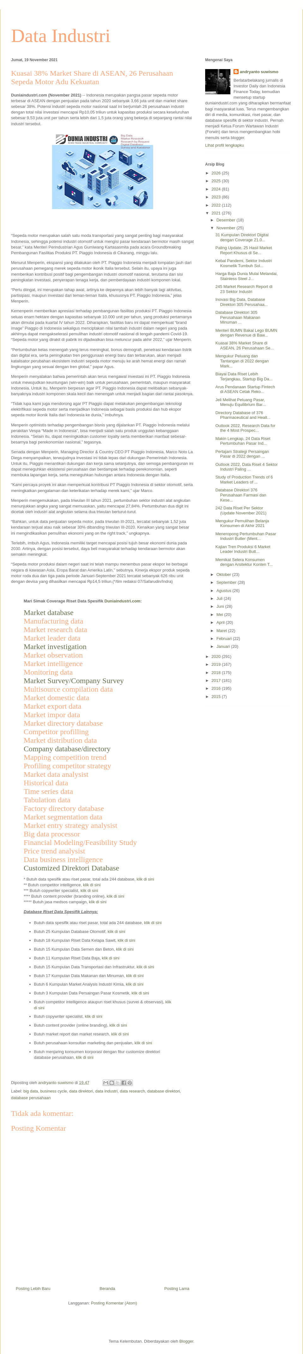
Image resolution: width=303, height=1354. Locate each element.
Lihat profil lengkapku (224, 145)
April (221, 622)
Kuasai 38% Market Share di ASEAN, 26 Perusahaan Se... (244, 345)
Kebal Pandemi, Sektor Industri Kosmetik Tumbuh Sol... (243, 263)
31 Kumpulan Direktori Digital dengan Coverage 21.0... (241, 237)
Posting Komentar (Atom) (114, 1303)
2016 (216, 688)
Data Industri (60, 35)
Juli (220, 598)
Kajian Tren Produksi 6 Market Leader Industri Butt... (242, 549)
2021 (216, 213)
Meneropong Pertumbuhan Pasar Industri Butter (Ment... (245, 536)
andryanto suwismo (259, 71)
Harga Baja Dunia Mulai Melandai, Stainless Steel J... (246, 276)
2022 (216, 205)
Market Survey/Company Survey (74, 681)
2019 (216, 664)
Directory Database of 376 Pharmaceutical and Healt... (242, 415)
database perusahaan (31, 1097)
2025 (216, 181)
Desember (227, 220)
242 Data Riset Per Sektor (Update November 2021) (240, 510)
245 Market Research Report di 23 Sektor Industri (243, 289)
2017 (216, 680)
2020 (216, 656)
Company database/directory (67, 749)
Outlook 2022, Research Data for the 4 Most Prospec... (245, 428)
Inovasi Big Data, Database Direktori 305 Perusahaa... (241, 302)
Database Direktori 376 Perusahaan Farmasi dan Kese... (240, 495)
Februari (225, 638)
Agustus (225, 590)
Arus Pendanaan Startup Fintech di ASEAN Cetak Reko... (245, 389)
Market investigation (55, 646)
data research (132, 1091)
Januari (224, 646)
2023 (216, 197)
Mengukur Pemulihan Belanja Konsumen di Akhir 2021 (242, 523)
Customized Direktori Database (71, 868)
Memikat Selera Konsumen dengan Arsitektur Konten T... (244, 562)
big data (30, 1091)
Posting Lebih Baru (33, 1288)
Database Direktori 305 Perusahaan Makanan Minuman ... (237, 317)
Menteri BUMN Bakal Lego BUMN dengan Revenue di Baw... (246, 333)
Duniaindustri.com (122, 601)
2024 (216, 189)
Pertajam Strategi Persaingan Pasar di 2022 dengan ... (242, 454)
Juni (221, 606)
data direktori (81, 1091)
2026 (216, 173)
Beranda (107, 1288)
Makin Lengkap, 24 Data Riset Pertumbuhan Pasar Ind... (242, 441)
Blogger (186, 1341)
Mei (220, 614)
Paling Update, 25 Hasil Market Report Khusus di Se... (243, 250)
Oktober (224, 574)
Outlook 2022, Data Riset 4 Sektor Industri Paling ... (246, 467)
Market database (49, 612)
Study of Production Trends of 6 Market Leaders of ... (244, 479)
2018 (216, 672)
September (227, 582)
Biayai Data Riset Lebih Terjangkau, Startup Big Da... (243, 376)
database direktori (163, 1091)
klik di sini (145, 879)
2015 (216, 696)
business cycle (53, 1091)
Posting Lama (177, 1288)
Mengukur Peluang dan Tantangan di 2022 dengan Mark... (242, 361)
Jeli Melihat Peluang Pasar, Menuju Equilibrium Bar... (240, 402)
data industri (106, 1091)
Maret (222, 630)
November (227, 228)
